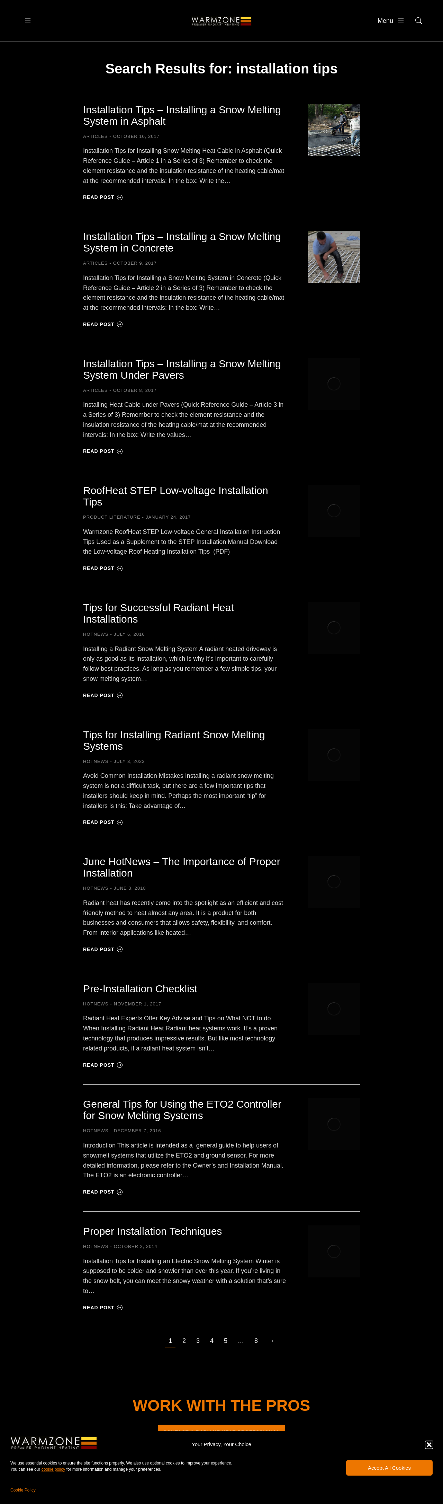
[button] (429, 1444)
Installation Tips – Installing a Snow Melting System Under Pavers (182, 378)
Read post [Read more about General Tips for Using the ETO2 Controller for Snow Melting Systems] (103, 1201)
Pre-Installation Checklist (140, 997)
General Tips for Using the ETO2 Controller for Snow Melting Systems (182, 1118)
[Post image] (334, 139)
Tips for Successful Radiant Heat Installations (158, 622)
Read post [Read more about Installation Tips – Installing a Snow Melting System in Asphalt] (103, 206)
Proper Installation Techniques (152, 1240)
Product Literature (112, 526)
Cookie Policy (23, 1490)
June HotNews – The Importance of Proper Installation (181, 876)
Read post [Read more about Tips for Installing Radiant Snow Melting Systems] (103, 831)
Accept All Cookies (389, 1468)
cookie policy (53, 1469)
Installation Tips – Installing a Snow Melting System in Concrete (182, 251)
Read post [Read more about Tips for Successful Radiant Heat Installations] (103, 704)
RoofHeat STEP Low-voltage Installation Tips (175, 505)
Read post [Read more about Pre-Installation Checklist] (103, 1073)
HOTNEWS (95, 643)
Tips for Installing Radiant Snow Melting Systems (174, 749)
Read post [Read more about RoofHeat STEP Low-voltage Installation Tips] (103, 577)
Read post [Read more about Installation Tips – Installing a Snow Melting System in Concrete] (103, 333)
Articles (95, 145)
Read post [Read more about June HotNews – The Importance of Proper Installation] (103, 958)
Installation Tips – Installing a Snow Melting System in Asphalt (182, 124)
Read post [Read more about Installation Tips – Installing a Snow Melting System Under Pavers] (103, 460)
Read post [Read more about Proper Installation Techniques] (103, 1316)
